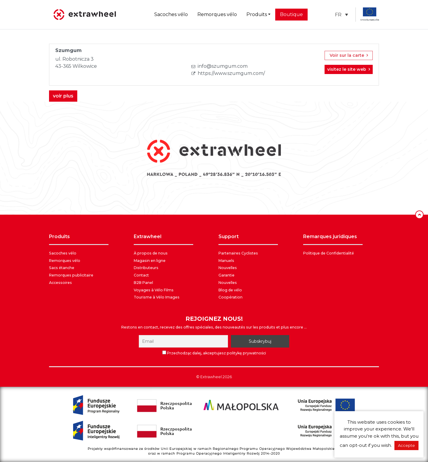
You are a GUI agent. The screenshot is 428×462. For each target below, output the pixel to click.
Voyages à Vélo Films (154, 290)
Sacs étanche (61, 267)
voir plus (63, 96)
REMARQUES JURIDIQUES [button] (330, 236)
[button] (341, 15)
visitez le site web (348, 69)
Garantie (226, 275)
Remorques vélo (217, 14)
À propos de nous (151, 253)
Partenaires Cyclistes (238, 253)
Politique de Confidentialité (328, 253)
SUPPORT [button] (228, 236)
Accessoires (60, 282)
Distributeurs (146, 267)
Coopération (230, 297)
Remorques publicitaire (71, 275)
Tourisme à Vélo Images (157, 297)
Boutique (291, 14)
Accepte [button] (406, 445)
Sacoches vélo (171, 14)
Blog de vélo (230, 290)
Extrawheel (211, 377)
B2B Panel (143, 282)
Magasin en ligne (150, 260)
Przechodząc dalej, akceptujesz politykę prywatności (214, 353)
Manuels (226, 260)
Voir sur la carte (349, 55)
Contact (141, 275)
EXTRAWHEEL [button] (147, 236)
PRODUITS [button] (59, 236)
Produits (256, 14)
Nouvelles (227, 267)
